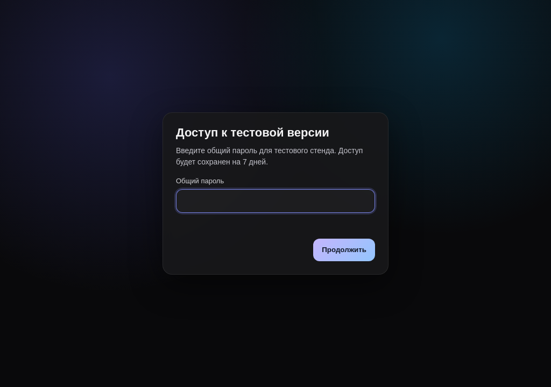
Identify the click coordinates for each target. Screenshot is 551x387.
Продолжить (344, 250)
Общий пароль (200, 181)
